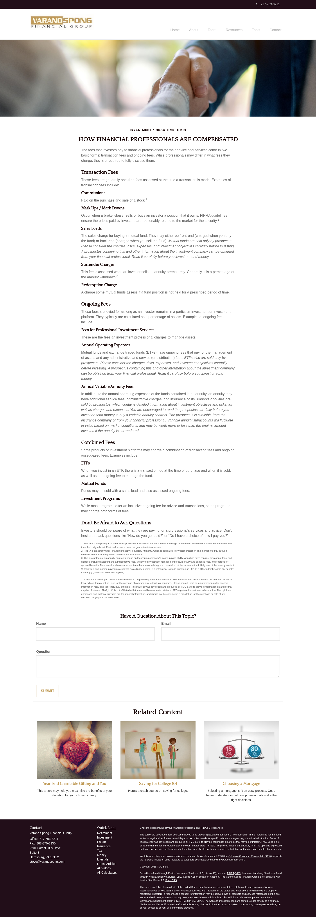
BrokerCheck (216, 828)
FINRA (230, 874)
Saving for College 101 (158, 784)
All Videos (104, 869)
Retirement (104, 833)
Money (101, 855)
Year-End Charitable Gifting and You (74, 784)
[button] (187, 24)
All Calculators (107, 873)
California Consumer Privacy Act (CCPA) (250, 856)
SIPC (238, 874)
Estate (101, 842)
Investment (104, 838)
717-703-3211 (268, 4)
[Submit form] (47, 692)
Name (41, 624)
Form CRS (171, 880)
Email (166, 624)
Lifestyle (102, 860)
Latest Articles (106, 864)
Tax (99, 851)
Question (43, 652)
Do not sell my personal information (225, 860)
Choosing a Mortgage (241, 784)
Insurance (104, 847)
